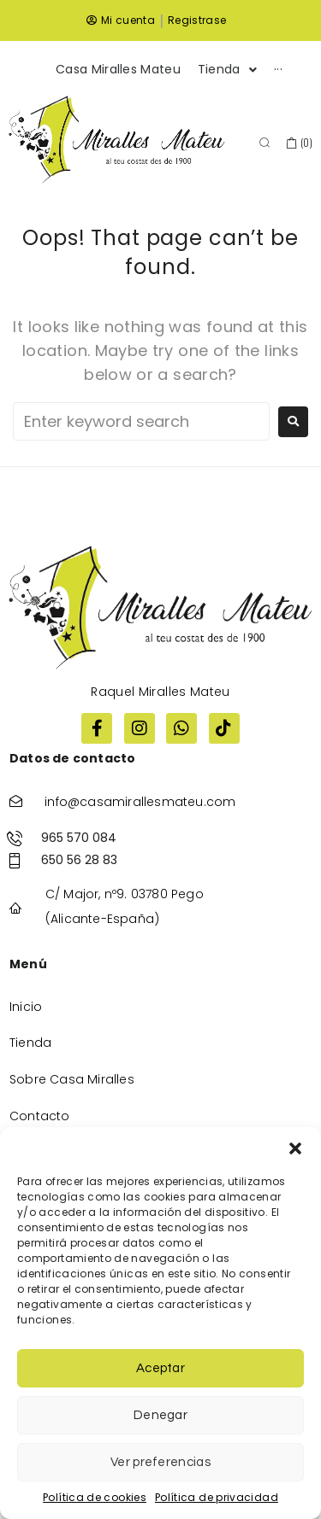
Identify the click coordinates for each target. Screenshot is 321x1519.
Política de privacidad (216, 1497)
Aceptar (160, 1368)
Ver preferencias (160, 1462)
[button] (295, 1148)
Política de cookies (94, 1497)
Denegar (160, 1415)
